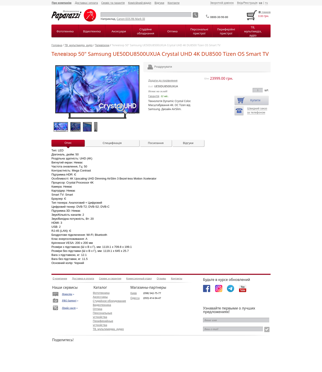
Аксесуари (119, 31)
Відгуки (159, 3)
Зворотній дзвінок (222, 3)
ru (266, 3)
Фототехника (101, 293)
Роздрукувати (157, 67)
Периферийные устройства (103, 323)
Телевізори (102, 45)
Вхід (239, 3)
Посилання (155, 143)
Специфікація (112, 143)
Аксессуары (100, 297)
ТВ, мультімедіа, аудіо (253, 31)
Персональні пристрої (199, 31)
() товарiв (264, 12)
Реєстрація (250, 3)
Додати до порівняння (163, 80)
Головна (56, 45)
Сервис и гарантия (110, 278)
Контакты (176, 278)
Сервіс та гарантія (113, 3)
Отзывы (161, 278)
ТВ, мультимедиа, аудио (108, 329)
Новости (67, 294)
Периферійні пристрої (226, 31)
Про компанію (62, 3)
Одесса (135, 298)
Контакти (173, 3)
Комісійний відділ (139, 3)
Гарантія (153, 96)
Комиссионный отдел (139, 278)
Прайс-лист (69, 307)
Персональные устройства (102, 315)
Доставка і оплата (86, 3)
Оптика (172, 31)
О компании (60, 278)
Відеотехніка (92, 31)
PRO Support (69, 300)
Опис (68, 143)
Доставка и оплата (83, 278)
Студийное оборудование (109, 301)
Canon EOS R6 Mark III (131, 19)
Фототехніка (65, 31)
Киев (133, 293)
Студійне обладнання (145, 31)
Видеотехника (102, 305)
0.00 (260, 16)
